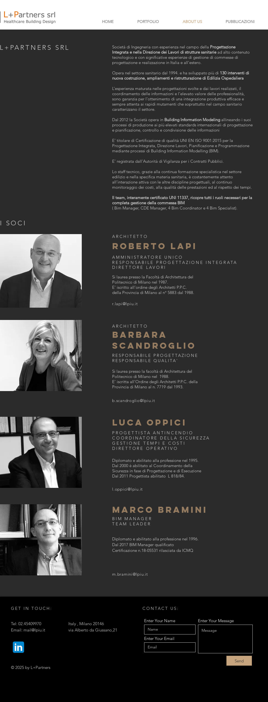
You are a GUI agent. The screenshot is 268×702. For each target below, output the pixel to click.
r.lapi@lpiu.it (125, 303)
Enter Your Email (159, 638)
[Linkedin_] (18, 647)
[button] (148, 21)
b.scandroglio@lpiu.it (133, 400)
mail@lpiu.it (34, 630)
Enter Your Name (159, 621)
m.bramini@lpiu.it (130, 574)
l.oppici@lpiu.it (127, 489)
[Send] (239, 661)
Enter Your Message (216, 621)
